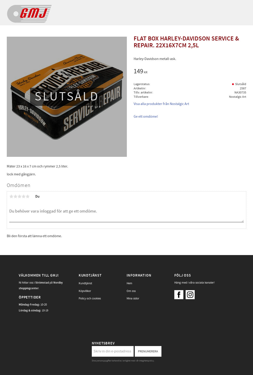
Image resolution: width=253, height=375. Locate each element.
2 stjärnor (15, 196)
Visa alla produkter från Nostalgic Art (161, 104)
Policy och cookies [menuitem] (90, 298)
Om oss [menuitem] (131, 291)
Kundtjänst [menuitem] (85, 283)
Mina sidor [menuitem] (133, 298)
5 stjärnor (28, 196)
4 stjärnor (23, 196)
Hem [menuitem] (129, 283)
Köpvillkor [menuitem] (85, 291)
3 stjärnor (19, 196)
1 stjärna (11, 196)
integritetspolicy (146, 360)
